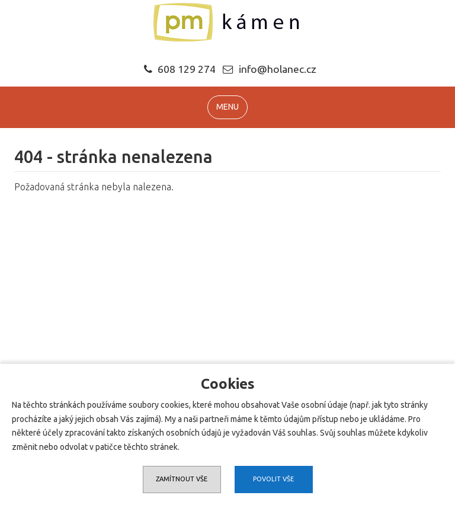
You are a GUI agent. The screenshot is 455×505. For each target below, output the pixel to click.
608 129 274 (179, 69)
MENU (227, 106)
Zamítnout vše (181, 478)
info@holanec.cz (277, 69)
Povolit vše (273, 478)
